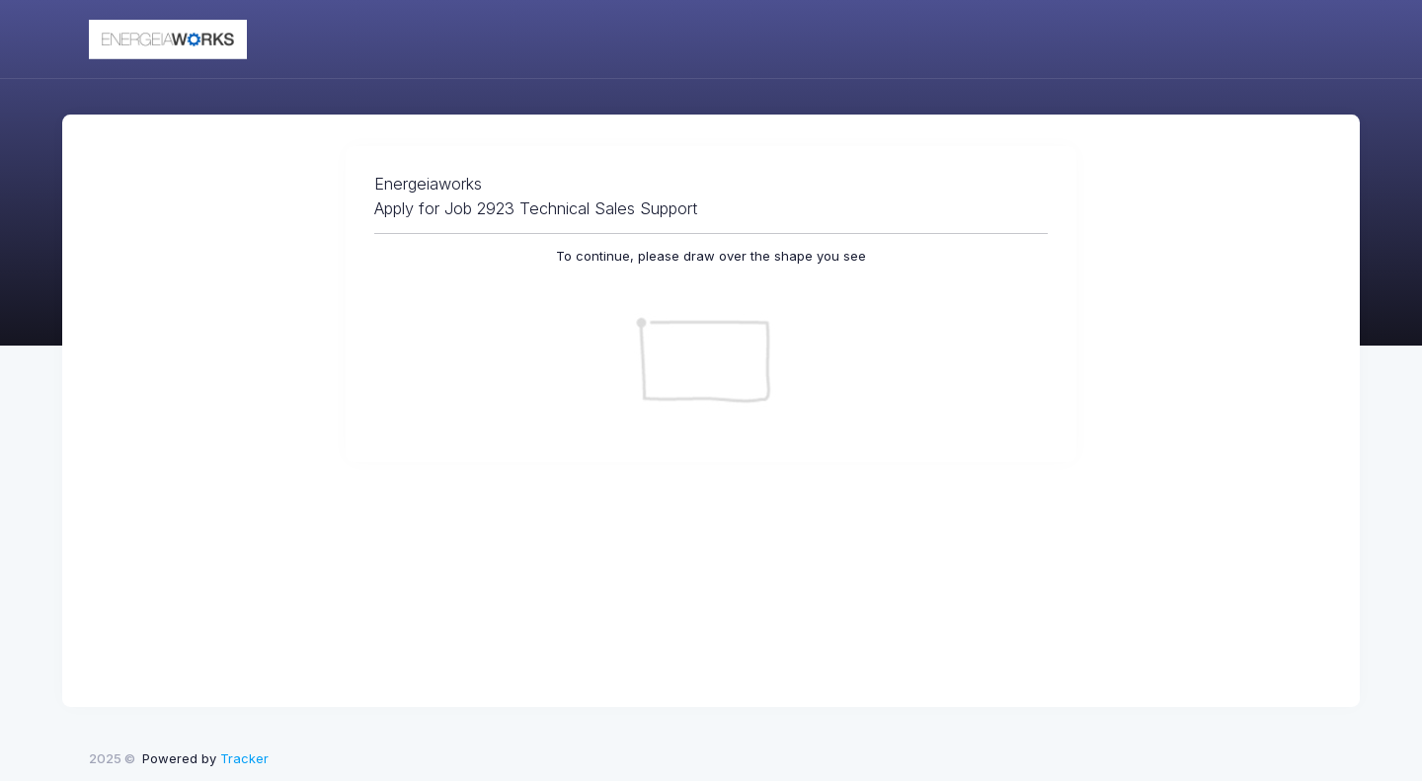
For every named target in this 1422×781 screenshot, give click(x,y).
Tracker (244, 758)
